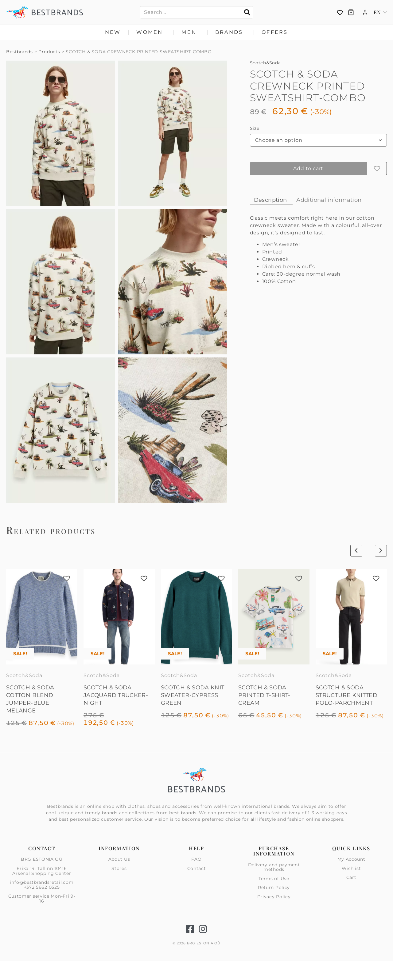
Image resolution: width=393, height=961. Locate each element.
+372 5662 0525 (42, 887)
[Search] (247, 12)
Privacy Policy (274, 896)
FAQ (196, 859)
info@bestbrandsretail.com (42, 882)
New (113, 32)
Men (190, 32)
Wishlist (351, 868)
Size (254, 128)
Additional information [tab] (328, 200)
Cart (351, 877)
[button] (377, 168)
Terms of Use (274, 878)
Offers (275, 32)
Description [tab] (270, 200)
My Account (351, 859)
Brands (230, 32)
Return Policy (274, 887)
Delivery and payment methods (274, 867)
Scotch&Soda (265, 63)
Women (151, 32)
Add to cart (308, 168)
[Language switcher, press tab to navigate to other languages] (380, 12)
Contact (196, 868)
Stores (118, 868)
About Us (119, 859)
